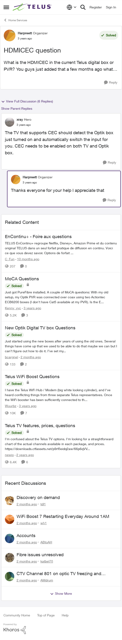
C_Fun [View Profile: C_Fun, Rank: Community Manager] (9, 259)
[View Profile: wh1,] (9, 519)
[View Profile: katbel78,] (9, 557)
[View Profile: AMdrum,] (9, 576)
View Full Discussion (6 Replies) (27, 101)
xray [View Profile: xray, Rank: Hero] (20, 119)
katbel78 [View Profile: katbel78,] (46, 561)
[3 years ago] (31, 308)
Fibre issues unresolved (40, 554)
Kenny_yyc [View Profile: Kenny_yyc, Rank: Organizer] (13, 308)
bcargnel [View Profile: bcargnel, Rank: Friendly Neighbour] (11, 357)
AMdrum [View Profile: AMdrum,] (46, 580)
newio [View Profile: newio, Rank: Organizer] (9, 455)
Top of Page (46, 615)
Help (65, 615)
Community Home (17, 615)
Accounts (26, 535)
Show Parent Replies (16, 108)
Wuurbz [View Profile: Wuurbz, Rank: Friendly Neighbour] (10, 406)
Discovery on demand (38, 497)
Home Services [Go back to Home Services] (15, 20)
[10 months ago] (27, 259)
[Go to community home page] (33, 7)
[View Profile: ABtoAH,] (9, 538)
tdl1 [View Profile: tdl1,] (43, 504)
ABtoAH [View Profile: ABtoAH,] (46, 542)
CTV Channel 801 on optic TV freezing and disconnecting (59, 574)
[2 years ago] (24, 454)
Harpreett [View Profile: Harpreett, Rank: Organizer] (25, 33)
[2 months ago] (30, 356)
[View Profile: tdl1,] (9, 500)
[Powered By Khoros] (61, 628)
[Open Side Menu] (6, 7)
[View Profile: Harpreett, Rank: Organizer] (9, 35)
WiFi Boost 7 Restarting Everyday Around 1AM (63, 516)
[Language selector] (72, 7)
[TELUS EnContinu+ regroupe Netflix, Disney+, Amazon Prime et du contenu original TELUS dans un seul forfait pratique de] (61, 248)
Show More (61, 593)
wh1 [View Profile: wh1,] (43, 523)
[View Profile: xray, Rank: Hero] (9, 122)
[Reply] (110, 82)
